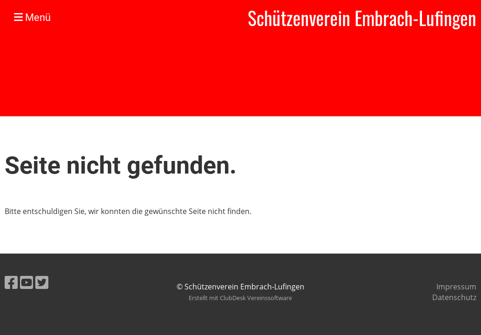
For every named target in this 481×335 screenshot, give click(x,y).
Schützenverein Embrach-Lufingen (362, 18)
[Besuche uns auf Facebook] (11, 282)
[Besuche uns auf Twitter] (41, 282)
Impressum (456, 286)
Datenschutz (454, 297)
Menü (32, 17)
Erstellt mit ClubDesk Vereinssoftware (240, 298)
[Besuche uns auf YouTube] (26, 282)
